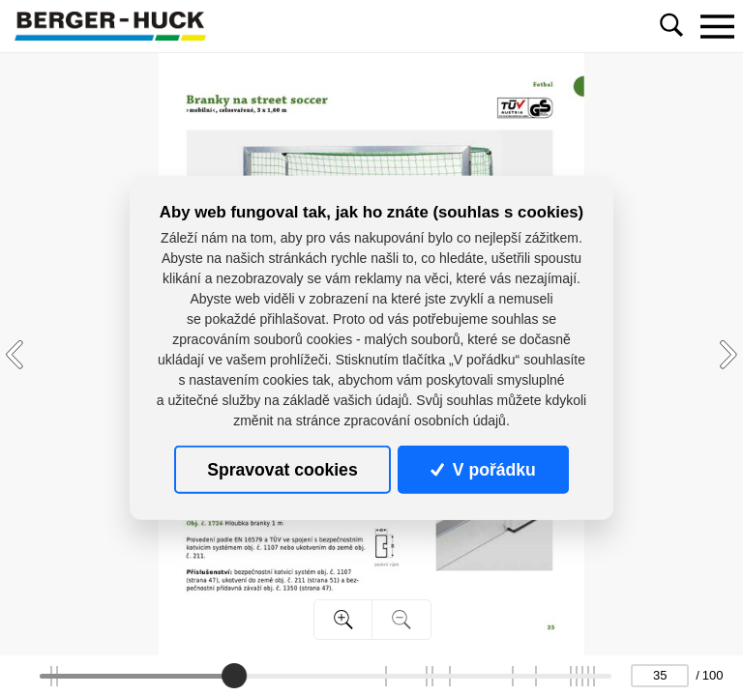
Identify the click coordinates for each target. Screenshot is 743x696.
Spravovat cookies (282, 469)
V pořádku (483, 469)
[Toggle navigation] (717, 26)
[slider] (234, 675)
